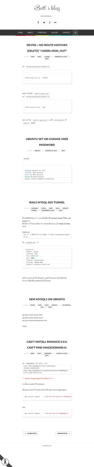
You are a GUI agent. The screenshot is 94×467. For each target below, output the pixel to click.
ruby (32, 62)
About (30, 32)
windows (47, 371)
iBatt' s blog (47, 8)
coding (47, 62)
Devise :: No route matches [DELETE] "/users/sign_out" (47, 50)
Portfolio (42, 32)
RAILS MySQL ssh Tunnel (47, 207)
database (34, 214)
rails (39, 62)
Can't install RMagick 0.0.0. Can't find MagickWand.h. (47, 359)
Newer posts (63, 451)
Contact (66, 32)
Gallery (54, 32)
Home (20, 32)
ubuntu (37, 156)
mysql (43, 214)
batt (47, 64)
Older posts (31, 451)
